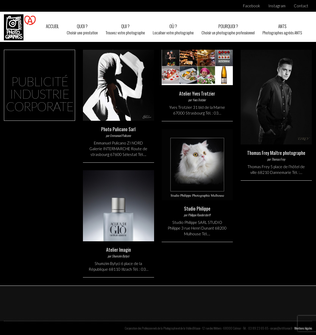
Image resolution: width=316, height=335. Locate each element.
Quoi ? (82, 29)
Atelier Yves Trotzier (197, 93)
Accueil (52, 26)
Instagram (276, 5)
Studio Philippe (197, 208)
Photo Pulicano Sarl (118, 129)
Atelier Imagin (118, 249)
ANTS (282, 29)
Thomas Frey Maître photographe (276, 152)
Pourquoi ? (228, 29)
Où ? (173, 29)
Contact (301, 5)
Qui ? (125, 29)
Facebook (251, 5)
